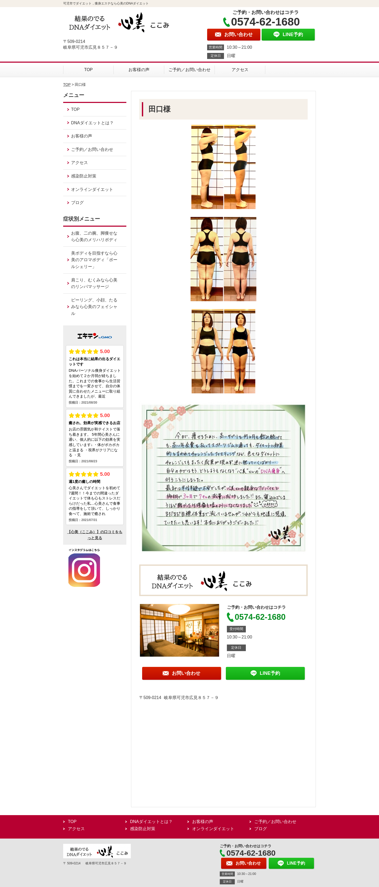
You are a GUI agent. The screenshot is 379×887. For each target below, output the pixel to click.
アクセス (240, 69)
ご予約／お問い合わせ (189, 69)
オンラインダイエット (92, 189)
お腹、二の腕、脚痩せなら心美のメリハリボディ (94, 236)
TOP (88, 69)
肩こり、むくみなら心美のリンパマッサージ (94, 283)
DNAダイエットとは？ (92, 123)
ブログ (77, 202)
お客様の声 (138, 69)
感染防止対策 (83, 176)
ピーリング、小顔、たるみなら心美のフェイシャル (94, 307)
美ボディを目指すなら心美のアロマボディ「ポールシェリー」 (94, 260)
